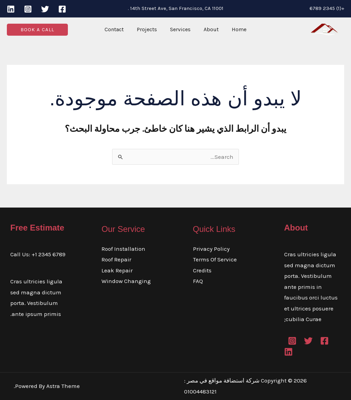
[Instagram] (28, 9)
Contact (118, 29)
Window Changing (126, 281)
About (209, 29)
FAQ (198, 281)
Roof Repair (116, 259)
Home (235, 29)
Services (180, 29)
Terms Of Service (215, 259)
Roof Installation (123, 248)
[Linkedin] (11, 9)
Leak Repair (117, 270)
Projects (149, 29)
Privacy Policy (211, 248)
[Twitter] (45, 9)
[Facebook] (62, 9)
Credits (202, 270)
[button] (37, 30)
